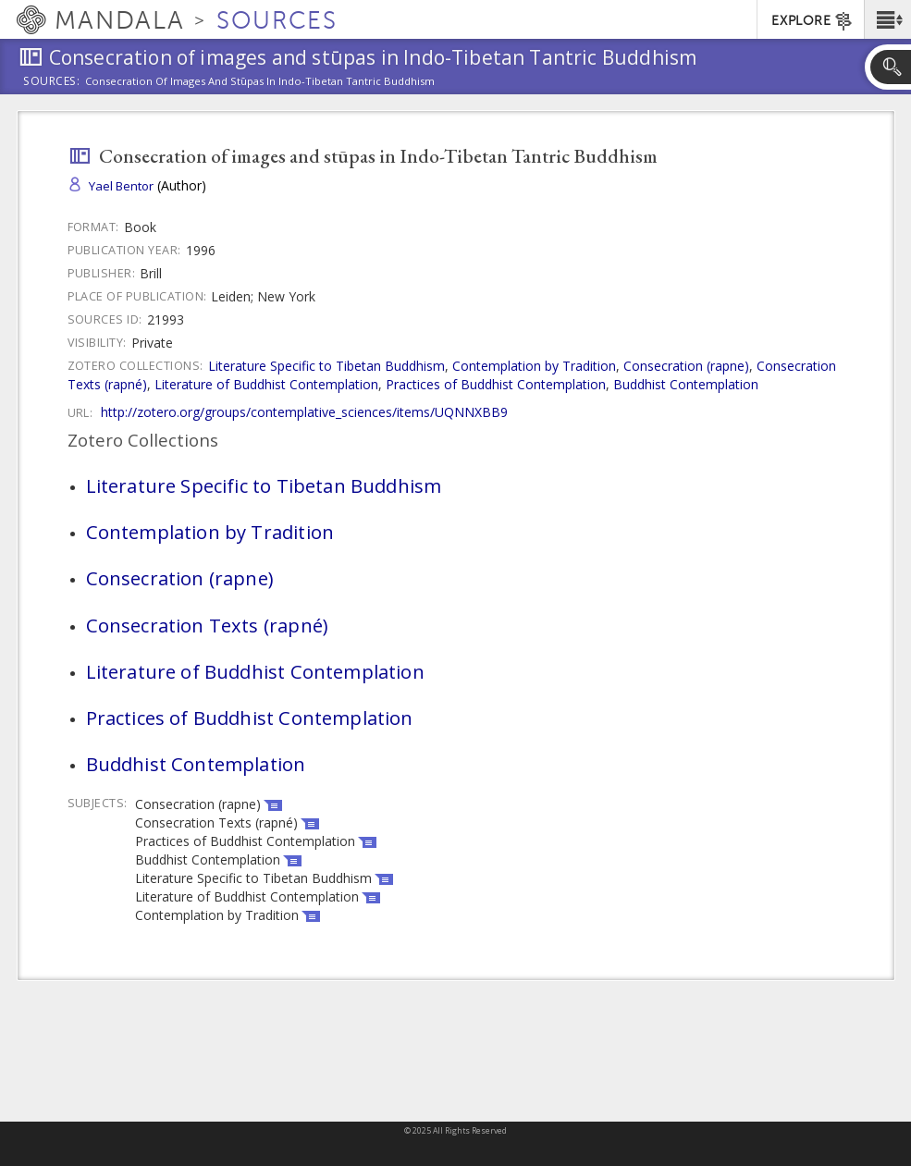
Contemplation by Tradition (534, 365)
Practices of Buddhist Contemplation (496, 384)
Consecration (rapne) (686, 365)
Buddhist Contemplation (685, 384)
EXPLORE (812, 21)
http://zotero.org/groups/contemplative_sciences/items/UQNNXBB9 (304, 412)
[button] (887, 19)
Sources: (51, 82)
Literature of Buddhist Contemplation (266, 384)
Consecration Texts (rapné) (207, 625)
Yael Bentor (121, 186)
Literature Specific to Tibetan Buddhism (326, 365)
